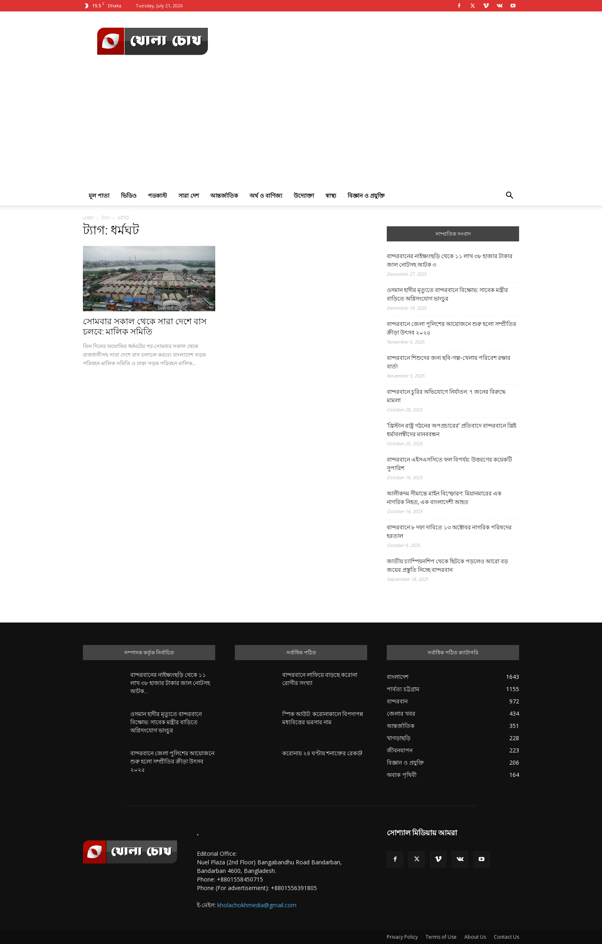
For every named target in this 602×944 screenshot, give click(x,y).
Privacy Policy (402, 936)
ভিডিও (128, 195)
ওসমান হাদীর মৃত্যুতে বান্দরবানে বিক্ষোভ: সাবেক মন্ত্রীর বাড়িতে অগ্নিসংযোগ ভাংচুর (447, 294)
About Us (475, 936)
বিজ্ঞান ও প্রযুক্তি (366, 195)
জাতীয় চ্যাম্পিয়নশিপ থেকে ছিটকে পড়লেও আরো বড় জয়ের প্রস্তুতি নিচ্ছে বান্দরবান (447, 565)
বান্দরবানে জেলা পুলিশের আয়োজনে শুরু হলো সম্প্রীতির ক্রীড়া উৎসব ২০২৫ (451, 328)
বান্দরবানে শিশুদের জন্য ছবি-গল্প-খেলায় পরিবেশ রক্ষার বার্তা (449, 362)
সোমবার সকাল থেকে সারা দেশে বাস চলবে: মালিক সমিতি (145, 327)
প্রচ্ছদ (88, 217)
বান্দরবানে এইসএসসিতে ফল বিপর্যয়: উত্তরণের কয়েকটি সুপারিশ (449, 463)
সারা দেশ (188, 195)
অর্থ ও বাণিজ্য (266, 195)
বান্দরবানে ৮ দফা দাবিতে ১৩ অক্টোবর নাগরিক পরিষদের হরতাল (449, 531)
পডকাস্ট (157, 195)
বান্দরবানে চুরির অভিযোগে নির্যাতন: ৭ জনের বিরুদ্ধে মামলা (446, 396)
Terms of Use (441, 936)
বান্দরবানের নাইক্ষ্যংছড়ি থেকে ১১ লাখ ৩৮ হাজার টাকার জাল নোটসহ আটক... (170, 683)
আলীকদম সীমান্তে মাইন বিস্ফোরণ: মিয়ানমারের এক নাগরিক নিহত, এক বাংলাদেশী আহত (444, 497)
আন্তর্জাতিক (224, 195)
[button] (509, 196)
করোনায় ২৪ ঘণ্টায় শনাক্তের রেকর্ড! (322, 753)
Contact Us (506, 936)
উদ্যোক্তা (304, 195)
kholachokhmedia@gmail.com (257, 905)
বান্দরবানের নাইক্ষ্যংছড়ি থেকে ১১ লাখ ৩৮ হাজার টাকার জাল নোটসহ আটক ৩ (450, 260)
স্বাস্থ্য (331, 195)
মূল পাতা (99, 195)
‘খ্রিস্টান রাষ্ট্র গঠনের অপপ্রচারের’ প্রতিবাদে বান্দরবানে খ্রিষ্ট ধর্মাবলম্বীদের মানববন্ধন (451, 429)
